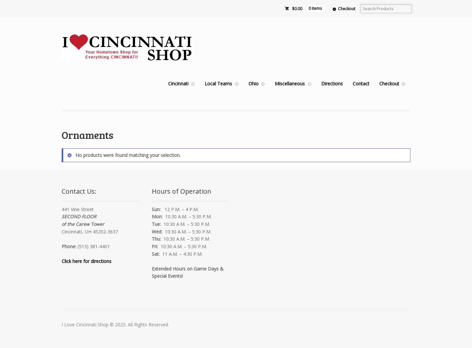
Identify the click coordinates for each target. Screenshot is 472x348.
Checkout (346, 8)
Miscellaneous (290, 83)
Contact (361, 83)
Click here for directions (86, 261)
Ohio (253, 83)
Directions (332, 83)
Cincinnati (178, 83)
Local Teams (218, 83)
